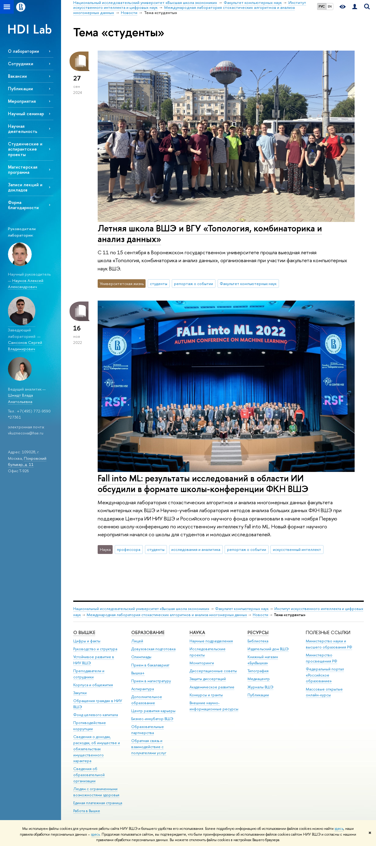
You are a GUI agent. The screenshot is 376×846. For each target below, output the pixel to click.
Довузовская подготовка (153, 648)
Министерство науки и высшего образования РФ (329, 644)
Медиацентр (259, 678)
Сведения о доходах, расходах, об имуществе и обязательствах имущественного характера (96, 748)
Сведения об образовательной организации (89, 775)
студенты (158, 283)
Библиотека (258, 641)
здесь (338, 828)
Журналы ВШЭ (260, 687)
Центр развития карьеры (153, 710)
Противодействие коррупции (89, 725)
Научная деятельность (22, 128)
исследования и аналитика (195, 549)
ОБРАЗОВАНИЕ (147, 632)
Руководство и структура (95, 648)
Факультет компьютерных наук (248, 283)
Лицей (137, 641)
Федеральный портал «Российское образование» (325, 675)
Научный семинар (26, 113)
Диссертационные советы (213, 670)
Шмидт (14, 395)
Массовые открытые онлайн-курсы (324, 692)
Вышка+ (138, 673)
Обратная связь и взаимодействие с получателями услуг (148, 746)
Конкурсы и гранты (206, 695)
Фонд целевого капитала (95, 714)
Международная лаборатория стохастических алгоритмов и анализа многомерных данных (167, 614)
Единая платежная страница (97, 802)
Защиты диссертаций (208, 678)
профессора (128, 549)
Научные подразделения (211, 641)
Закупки (80, 692)
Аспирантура (142, 688)
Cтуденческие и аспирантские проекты (25, 149)
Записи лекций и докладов (25, 187)
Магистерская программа (22, 169)
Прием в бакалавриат (150, 665)
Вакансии (17, 76)
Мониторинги (202, 663)
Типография (258, 670)
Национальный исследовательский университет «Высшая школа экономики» (141, 608)
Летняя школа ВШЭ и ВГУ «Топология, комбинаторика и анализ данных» (210, 233)
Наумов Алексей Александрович (25, 284)
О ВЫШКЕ (84, 632)
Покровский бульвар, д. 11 (27, 461)
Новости (260, 614)
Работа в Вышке (86, 810)
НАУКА (197, 632)
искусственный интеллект (297, 549)
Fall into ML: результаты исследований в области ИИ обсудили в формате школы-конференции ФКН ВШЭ (203, 483)
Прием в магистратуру (151, 681)
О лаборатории (23, 51)
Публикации (20, 88)
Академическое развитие (212, 687)
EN (330, 6)
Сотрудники (20, 63)
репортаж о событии (193, 283)
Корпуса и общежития (93, 684)
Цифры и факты (86, 641)
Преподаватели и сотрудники (88, 674)
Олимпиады (141, 656)
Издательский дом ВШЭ (268, 648)
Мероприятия (22, 101)
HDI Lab (29, 29)
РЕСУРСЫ (258, 632)
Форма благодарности (23, 204)
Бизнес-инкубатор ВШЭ (152, 718)
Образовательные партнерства (147, 729)
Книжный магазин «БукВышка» (263, 660)
